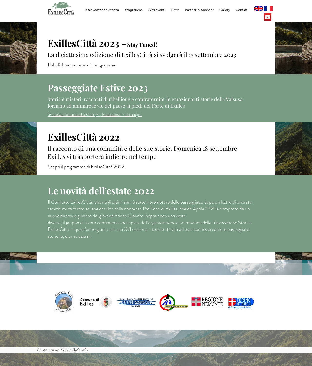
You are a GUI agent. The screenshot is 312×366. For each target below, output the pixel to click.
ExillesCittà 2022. (108, 166)
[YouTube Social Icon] (267, 17)
